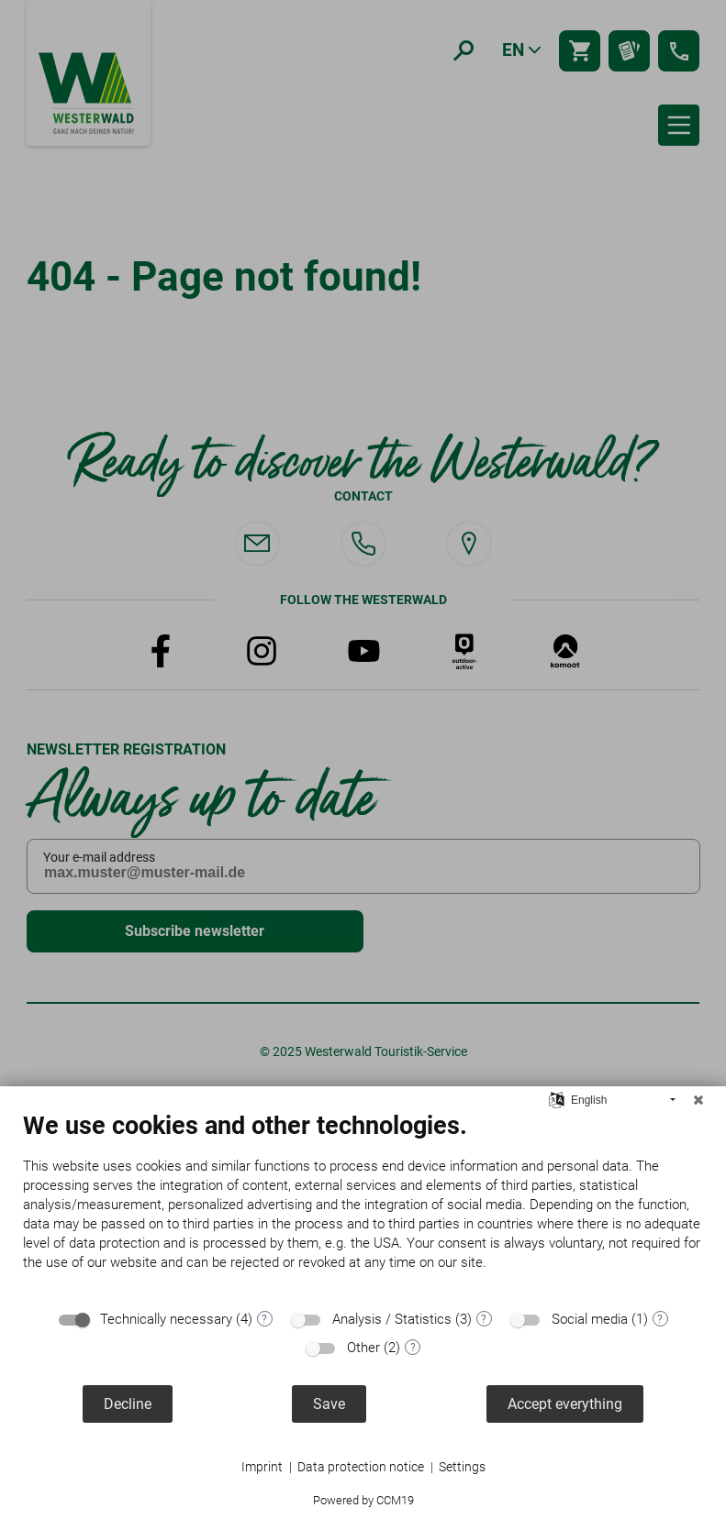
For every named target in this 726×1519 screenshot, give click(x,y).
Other (363, 1347)
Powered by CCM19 (363, 1500)
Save (329, 1404)
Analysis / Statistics (392, 1319)
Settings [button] (462, 1466)
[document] (363, 1205)
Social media (590, 1319)
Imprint (262, 1466)
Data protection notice (360, 1466)
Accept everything (565, 1404)
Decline (127, 1404)
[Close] (698, 1100)
